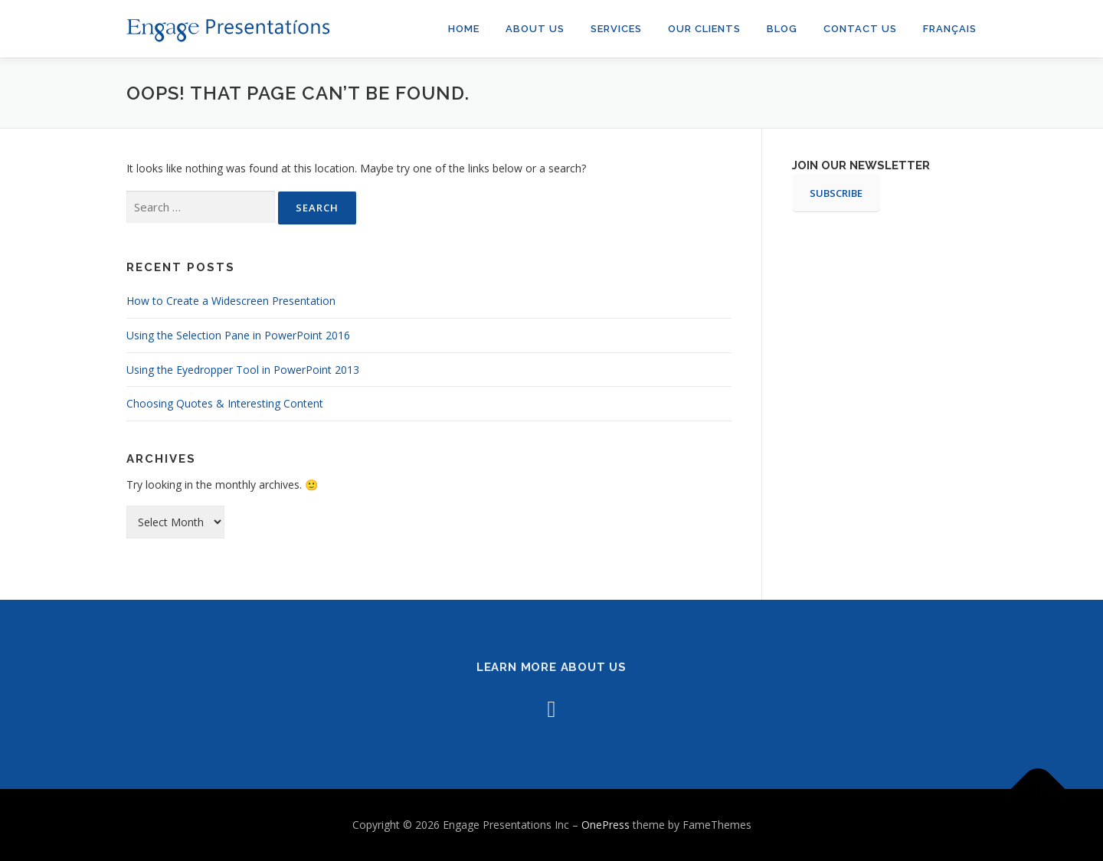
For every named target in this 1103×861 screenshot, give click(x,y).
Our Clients (704, 28)
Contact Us (860, 28)
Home (463, 28)
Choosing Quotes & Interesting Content (224, 403)
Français (950, 28)
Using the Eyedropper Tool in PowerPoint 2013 (242, 369)
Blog (782, 28)
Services (616, 28)
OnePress (605, 824)
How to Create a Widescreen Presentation (230, 300)
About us (535, 28)
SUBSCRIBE (836, 193)
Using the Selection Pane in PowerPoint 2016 (238, 335)
